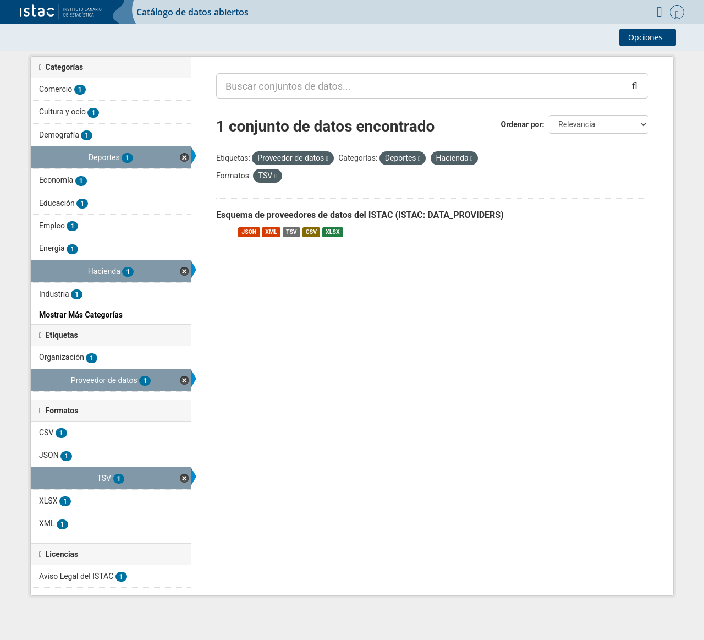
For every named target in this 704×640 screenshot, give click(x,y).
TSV (291, 232)
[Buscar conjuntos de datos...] (419, 86)
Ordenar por (521, 124)
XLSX (332, 232)
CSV (311, 232)
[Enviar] (635, 86)
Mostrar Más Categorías (81, 314)
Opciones (648, 37)
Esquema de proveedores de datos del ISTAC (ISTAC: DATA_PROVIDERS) (360, 215)
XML (271, 232)
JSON (248, 232)
